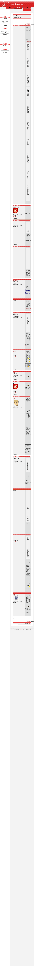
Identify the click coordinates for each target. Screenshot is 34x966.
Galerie (5, 25)
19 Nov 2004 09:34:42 (16, 381)
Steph (14, 594)
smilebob (14, 351)
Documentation (5, 21)
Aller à (16, 624)
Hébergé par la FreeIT (28, 629)
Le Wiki (10, 7)
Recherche (5, 34)
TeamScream (15, 280)
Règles (5, 32)
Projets (5, 24)
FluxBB (29, 623)
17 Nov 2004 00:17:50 (16, 205)
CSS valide (22, 629)
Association (5, 19)
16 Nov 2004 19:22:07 (16, 25)
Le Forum (18, 7)
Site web (14, 216)
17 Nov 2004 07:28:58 (16, 220)
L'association (26, 9)
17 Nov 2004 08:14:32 (16, 246)
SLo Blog (5, 22)
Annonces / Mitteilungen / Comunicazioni (28, 23)
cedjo (14, 313)
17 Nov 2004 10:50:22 (16, 279)
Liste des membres (5, 31)
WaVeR (14, 206)
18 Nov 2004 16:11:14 (16, 312)
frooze (14, 372)
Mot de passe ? (5, 46)
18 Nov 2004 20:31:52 (16, 349)
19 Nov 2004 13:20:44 (16, 456)
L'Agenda (26, 7)
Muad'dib (14, 457)
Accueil (5, 18)
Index (5, 29)
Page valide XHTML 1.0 (17, 629)
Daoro (14, 536)
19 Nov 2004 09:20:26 (16, 371)
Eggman (14, 398)
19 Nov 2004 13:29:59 (16, 534)
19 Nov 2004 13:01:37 (16, 396)
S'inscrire (5, 45)
